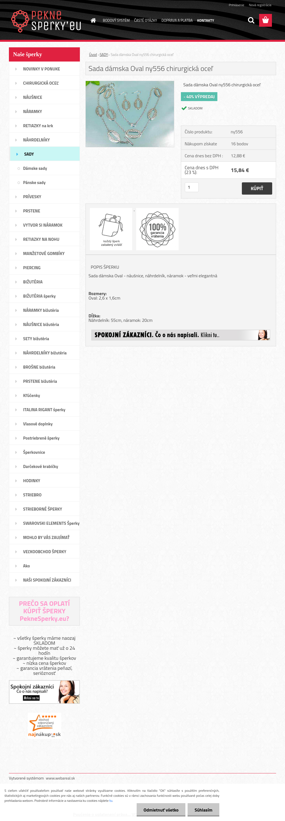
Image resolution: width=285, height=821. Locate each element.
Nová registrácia (260, 5)
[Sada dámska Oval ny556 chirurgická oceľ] (130, 83)
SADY (104, 54)
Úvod (93, 54)
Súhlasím (203, 810)
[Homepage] (92, 20)
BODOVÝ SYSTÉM (116, 20)
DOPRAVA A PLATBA (177, 20)
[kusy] (192, 187)
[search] (251, 20)
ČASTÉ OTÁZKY (145, 20)
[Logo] (47, 21)
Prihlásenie (236, 5)
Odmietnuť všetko (160, 810)
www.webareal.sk (60, 778)
